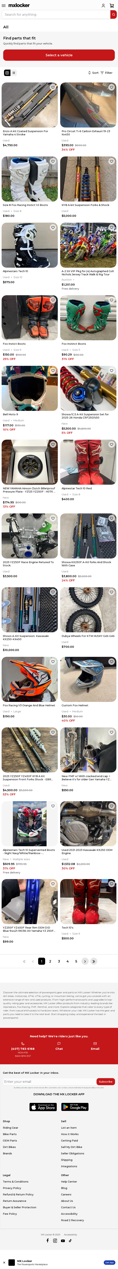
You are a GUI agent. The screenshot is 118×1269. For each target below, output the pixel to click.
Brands (7, 1153)
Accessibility (69, 1213)
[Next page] (85, 961)
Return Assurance (14, 1200)
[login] (103, 6)
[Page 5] (76, 961)
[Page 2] (50, 961)
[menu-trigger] (3, 6)
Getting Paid (69, 1140)
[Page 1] (41, 961)
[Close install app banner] (4, 1262)
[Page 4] (67, 961)
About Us (67, 1200)
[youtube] (63, 1241)
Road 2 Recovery (72, 1220)
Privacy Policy (12, 1188)
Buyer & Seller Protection (19, 1207)
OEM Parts (10, 1140)
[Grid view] (7, 73)
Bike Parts (10, 1134)
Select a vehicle (59, 55)
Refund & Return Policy (18, 1194)
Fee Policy (10, 1213)
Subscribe (105, 1081)
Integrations (69, 1166)
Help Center (69, 1181)
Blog (64, 1188)
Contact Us (68, 1207)
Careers (66, 1194)
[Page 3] (58, 961)
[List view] (13, 73)
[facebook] (47, 1241)
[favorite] (53, 87)
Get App (109, 1262)
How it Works (70, 1134)
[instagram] (55, 1241)
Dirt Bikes (9, 1147)
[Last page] (93, 961)
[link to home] (19, 6)
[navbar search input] (56, 14)
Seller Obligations (72, 1153)
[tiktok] (70, 1241)
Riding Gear (10, 1127)
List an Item (69, 1127)
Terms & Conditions (15, 1181)
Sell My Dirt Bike (71, 1147)
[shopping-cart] (111, 5)
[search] (113, 14)
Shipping (66, 1159)
